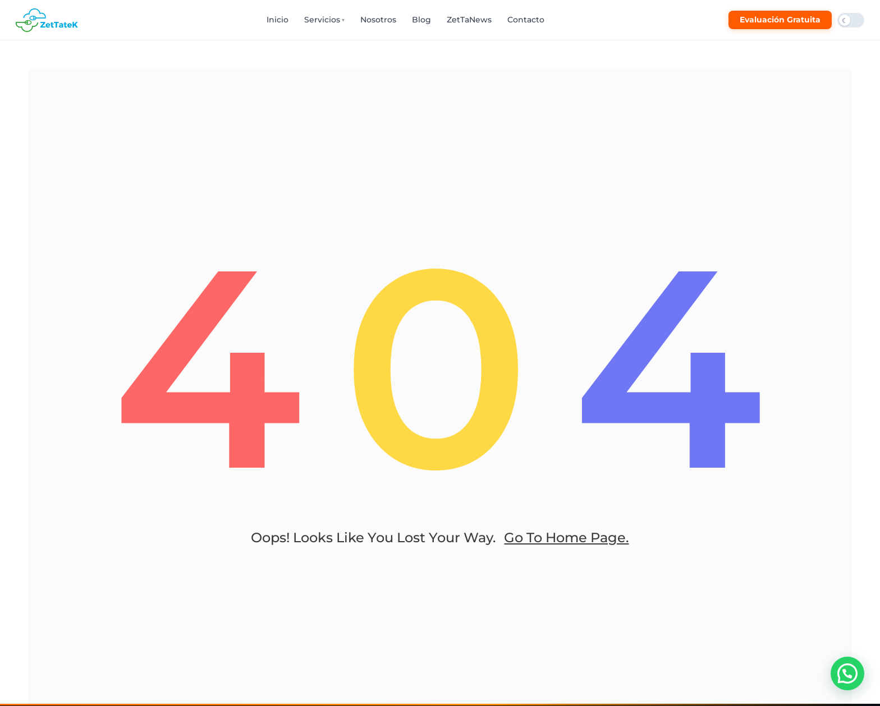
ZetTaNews (469, 19)
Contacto (525, 19)
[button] (847, 673)
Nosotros (378, 19)
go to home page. (566, 537)
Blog (421, 19)
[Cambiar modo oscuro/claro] (850, 20)
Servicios (324, 19)
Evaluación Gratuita (780, 19)
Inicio (277, 19)
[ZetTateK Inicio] (49, 20)
